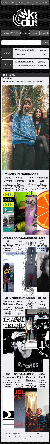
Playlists (5, 33)
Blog (35, 33)
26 (20, 436)
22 (38, 433)
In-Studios (25, 33)
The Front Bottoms (30, 180)
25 (15, 436)
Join (37, 2)
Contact (29, 2)
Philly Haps (15, 33)
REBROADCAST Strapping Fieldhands (12, 301)
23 (43, 433)
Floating (7, 78)
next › (40, 436)
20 (27, 433)
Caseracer (31, 237)
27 (25, 436)
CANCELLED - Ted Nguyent (21, 241)
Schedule (44, 33)
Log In (45, 2)
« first (8, 433)
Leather (30, 298)
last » (25, 439)
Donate (13, 2)
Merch (21, 2)
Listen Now (4, 2)
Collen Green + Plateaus (31, 377)
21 (32, 433)
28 (31, 436)
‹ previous (16, 433)
